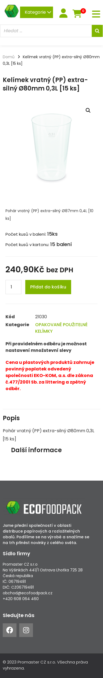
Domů (9, 57)
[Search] (97, 31)
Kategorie (38, 12)
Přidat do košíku (48, 287)
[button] (88, 110)
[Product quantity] (13, 287)
